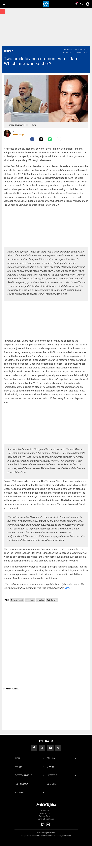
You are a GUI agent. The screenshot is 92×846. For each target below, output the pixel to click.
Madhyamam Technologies (41, 836)
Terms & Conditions (45, 819)
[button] (4, 4)
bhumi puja (30, 600)
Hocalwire (66, 836)
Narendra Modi (17, 600)
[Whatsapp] (50, 139)
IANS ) (67, 587)
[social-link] (59, 139)
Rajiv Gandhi (52, 600)
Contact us (45, 813)
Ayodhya (40, 600)
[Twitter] (41, 139)
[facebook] (32, 139)
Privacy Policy (45, 816)
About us (45, 810)
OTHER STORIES (11, 688)
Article (8, 51)
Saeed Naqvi (18, 134)
